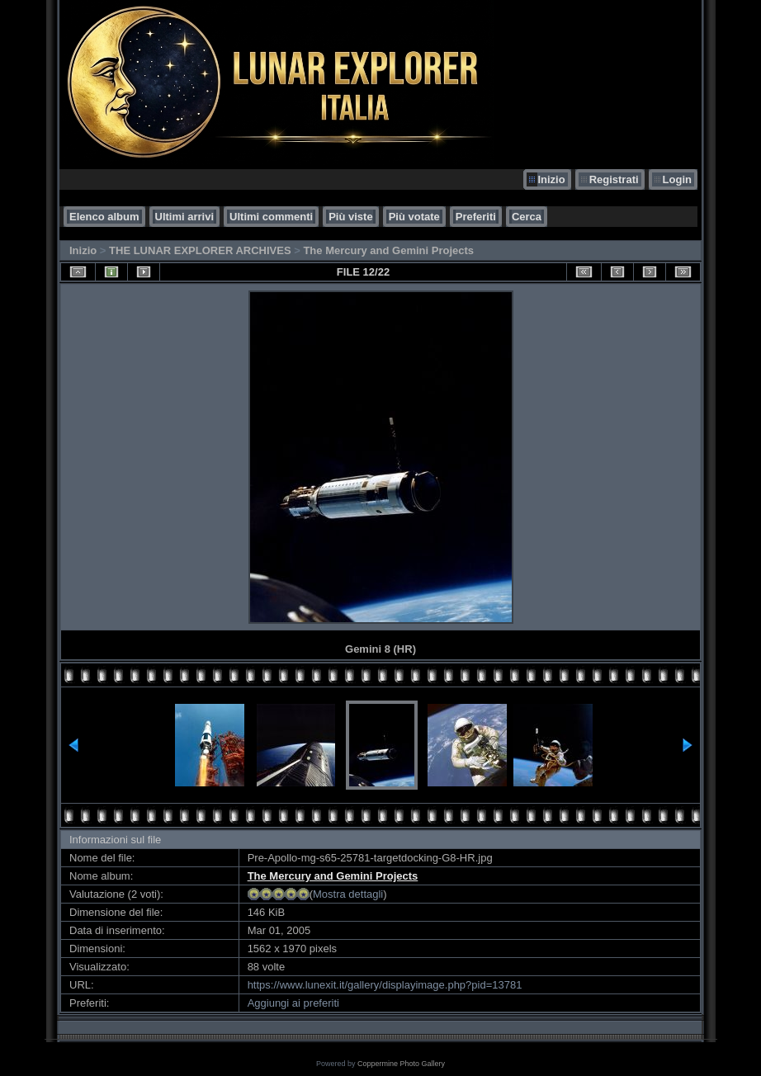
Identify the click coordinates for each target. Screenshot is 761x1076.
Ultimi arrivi (185, 216)
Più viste (350, 216)
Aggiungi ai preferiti (293, 1003)
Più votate (414, 216)
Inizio (551, 179)
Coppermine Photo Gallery (401, 1063)
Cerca (526, 216)
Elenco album (104, 216)
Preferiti (476, 216)
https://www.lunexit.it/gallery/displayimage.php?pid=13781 (385, 985)
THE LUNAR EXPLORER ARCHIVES (200, 250)
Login (677, 179)
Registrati (614, 179)
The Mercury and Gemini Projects (388, 250)
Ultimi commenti (271, 216)
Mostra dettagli (348, 894)
